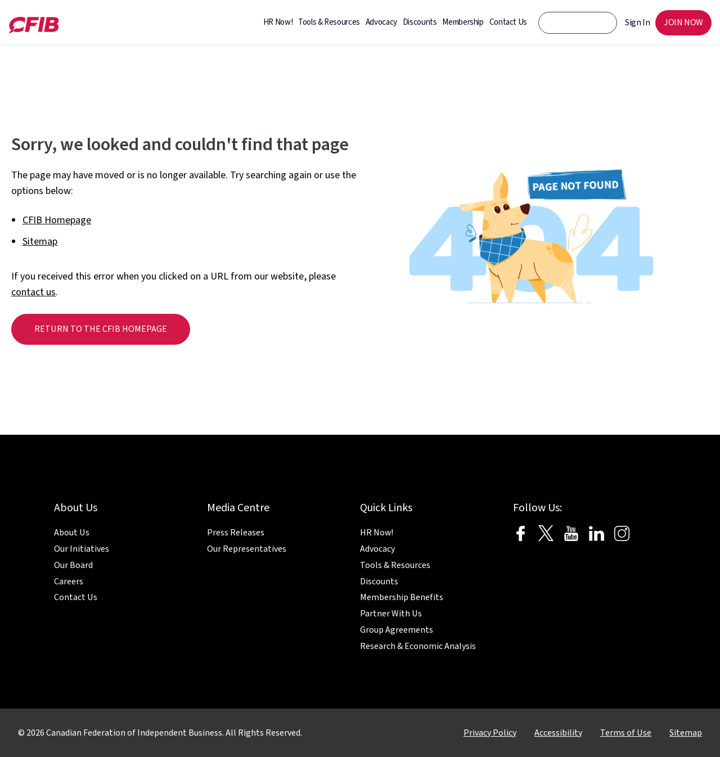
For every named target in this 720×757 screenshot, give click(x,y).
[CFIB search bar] (577, 23)
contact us (33, 292)
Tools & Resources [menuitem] (329, 22)
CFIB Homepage (56, 220)
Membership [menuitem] (462, 22)
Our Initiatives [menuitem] (81, 549)
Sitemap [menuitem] (685, 733)
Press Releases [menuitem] (235, 532)
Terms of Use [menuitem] (625, 733)
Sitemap (39, 242)
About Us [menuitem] (71, 532)
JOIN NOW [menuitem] (683, 22)
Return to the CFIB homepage (100, 329)
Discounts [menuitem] (420, 22)
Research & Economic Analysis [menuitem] (418, 646)
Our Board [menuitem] (73, 565)
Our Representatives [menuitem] (246, 549)
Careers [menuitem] (68, 581)
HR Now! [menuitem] (277, 22)
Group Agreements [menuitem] (396, 630)
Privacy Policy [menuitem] (490, 733)
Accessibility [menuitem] (558, 733)
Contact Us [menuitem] (508, 22)
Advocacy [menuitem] (381, 22)
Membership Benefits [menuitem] (401, 597)
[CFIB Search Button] (601, 22)
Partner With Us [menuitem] (391, 613)
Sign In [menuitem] (637, 22)
